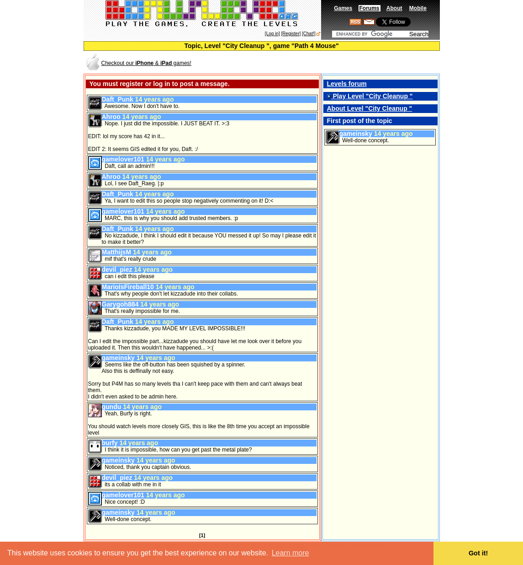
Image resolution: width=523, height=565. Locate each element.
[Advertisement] (332, 62)
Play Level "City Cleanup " (370, 96)
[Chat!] (308, 33)
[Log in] (272, 33)
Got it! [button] (478, 553)
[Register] (291, 33)
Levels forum (347, 83)
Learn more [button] (290, 553)
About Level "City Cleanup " (369, 108)
